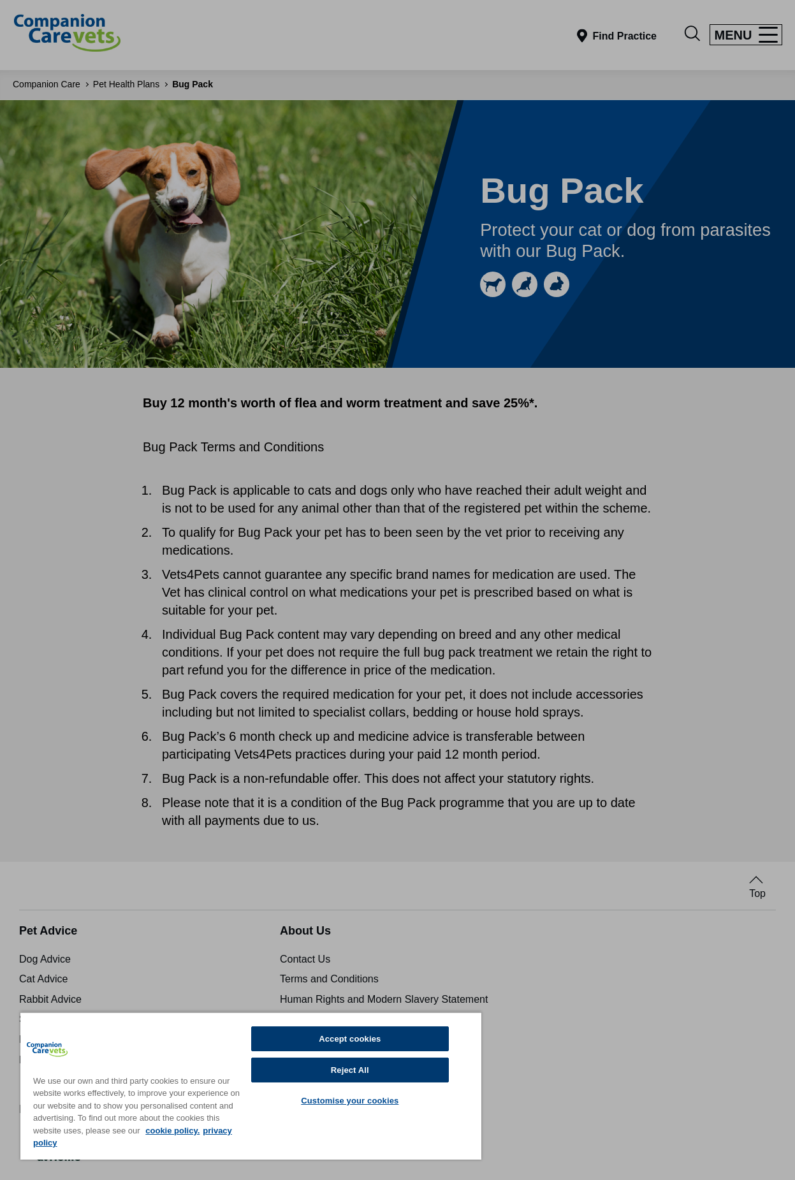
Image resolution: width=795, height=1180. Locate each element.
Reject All (350, 1070)
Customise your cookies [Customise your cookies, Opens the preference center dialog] (349, 1100)
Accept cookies (350, 1039)
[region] (250, 1086)
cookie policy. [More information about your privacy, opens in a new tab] (172, 1130)
